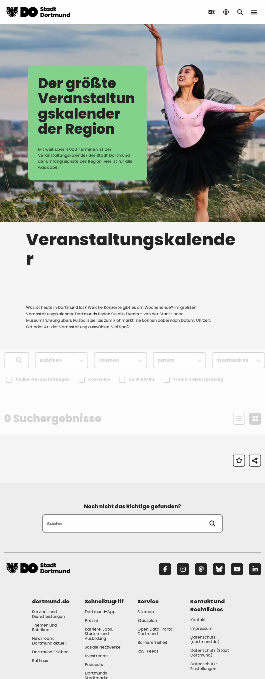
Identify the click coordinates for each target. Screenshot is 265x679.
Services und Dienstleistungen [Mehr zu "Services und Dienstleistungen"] (48, 614)
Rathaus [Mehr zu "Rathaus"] (40, 661)
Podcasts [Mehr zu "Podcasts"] (94, 665)
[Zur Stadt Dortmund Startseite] (38, 11)
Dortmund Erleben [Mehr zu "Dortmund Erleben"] (50, 652)
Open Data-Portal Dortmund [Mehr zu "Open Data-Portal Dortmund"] (156, 631)
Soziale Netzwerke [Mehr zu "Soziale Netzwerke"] (102, 647)
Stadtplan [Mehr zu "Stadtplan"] (147, 620)
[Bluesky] (219, 569)
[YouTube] (237, 569)
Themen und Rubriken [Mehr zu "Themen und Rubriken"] (44, 627)
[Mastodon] (201, 569)
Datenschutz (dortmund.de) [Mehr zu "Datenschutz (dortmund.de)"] (205, 639)
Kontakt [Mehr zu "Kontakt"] (198, 620)
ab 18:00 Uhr (137, 379)
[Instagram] (183, 569)
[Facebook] (165, 569)
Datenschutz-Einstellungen (204, 666)
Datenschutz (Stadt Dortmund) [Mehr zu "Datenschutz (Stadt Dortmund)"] (209, 653)
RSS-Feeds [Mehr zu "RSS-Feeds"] (148, 651)
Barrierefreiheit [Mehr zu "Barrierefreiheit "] (153, 642)
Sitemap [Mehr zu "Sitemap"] (146, 612)
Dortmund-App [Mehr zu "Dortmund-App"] (100, 612)
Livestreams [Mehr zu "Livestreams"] (96, 656)
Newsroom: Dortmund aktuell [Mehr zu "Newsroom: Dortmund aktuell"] (49, 641)
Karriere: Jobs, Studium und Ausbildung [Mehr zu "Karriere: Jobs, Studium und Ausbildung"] (99, 634)
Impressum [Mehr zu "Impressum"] (201, 628)
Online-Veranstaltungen (39, 379)
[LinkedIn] (255, 569)
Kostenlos (95, 379)
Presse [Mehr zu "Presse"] (91, 620)
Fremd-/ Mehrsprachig (194, 379)
